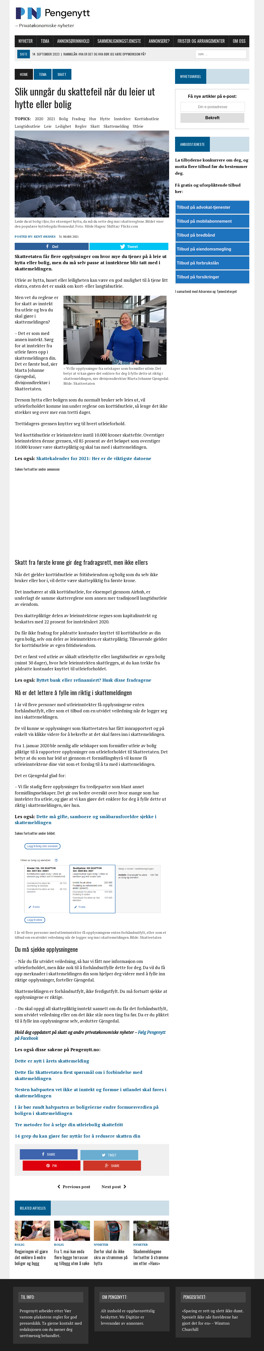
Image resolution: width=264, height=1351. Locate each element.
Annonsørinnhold (72, 41)
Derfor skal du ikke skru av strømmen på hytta (110, 1247)
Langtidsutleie (26, 126)
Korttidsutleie (145, 118)
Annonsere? (157, 41)
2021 (49, 118)
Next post (113, 1177)
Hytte (103, 118)
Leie (46, 126)
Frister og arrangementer (199, 41)
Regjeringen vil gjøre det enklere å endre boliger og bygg (29, 1247)
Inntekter (120, 118)
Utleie (136, 126)
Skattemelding (114, 126)
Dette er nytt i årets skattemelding (50, 1063)
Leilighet (62, 126)
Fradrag (77, 118)
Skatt (93, 126)
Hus (91, 118)
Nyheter (24, 41)
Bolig (62, 118)
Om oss (237, 41)
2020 (37, 118)
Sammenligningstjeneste (117, 41)
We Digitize (129, 1306)
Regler (79, 126)
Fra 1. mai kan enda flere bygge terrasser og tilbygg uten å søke (70, 1247)
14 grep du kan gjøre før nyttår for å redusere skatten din (76, 1138)
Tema (43, 41)
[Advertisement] (91, 513)
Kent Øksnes (43, 237)
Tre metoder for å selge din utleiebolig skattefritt (67, 1127)
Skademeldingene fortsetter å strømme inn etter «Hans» (151, 1247)
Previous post (73, 1177)
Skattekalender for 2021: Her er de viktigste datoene (92, 459)
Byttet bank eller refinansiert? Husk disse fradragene (92, 681)
